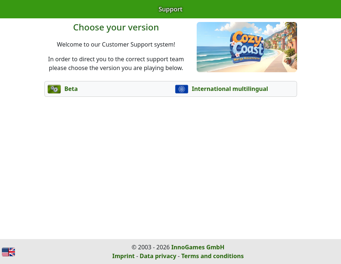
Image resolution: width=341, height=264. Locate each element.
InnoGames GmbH (198, 247)
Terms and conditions (212, 256)
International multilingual (221, 89)
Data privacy (158, 256)
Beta (63, 89)
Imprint (123, 256)
